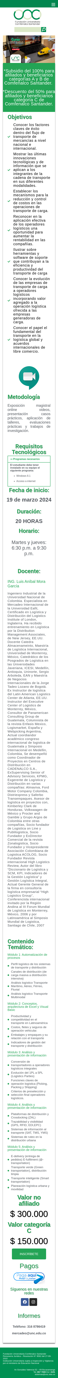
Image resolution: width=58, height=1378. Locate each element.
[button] (29, 459)
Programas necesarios (26, 459)
